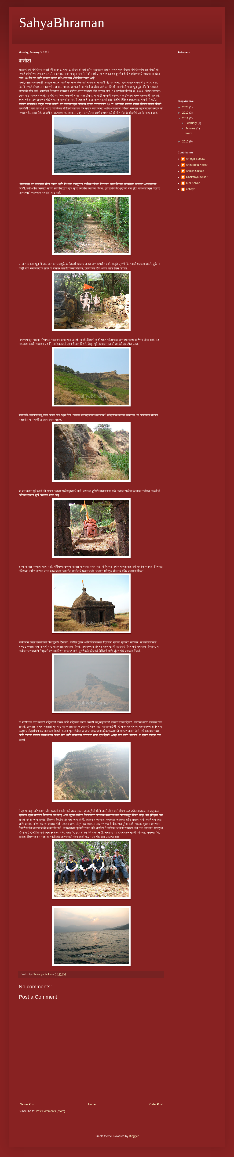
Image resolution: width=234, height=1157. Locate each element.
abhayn (190, 189)
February (191, 123)
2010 (185, 141)
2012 (185, 112)
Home (92, 1104)
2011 (185, 118)
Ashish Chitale (195, 171)
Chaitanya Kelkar (196, 177)
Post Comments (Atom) (50, 1111)
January (191, 128)
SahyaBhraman (62, 22)
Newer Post (27, 1104)
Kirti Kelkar (193, 183)
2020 (185, 107)
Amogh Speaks (195, 158)
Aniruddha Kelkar (197, 165)
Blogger (134, 1136)
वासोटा (188, 133)
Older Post (156, 1104)
